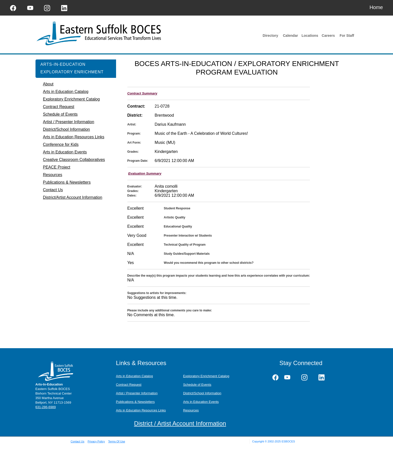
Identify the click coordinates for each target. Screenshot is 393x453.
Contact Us (77, 441)
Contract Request (128, 384)
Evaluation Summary (144, 173)
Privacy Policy (96, 441)
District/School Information (202, 393)
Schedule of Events (197, 384)
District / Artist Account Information (180, 423)
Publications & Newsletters (135, 402)
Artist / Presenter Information (137, 393)
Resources (191, 410)
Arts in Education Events (201, 402)
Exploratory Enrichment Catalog (206, 376)
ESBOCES (288, 441)
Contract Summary (142, 93)
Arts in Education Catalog (134, 376)
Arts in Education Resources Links (141, 410)
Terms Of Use (116, 441)
